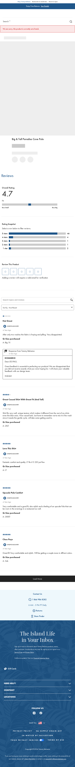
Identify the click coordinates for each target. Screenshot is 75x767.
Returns (37, 610)
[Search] (70, 21)
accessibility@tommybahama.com (55, 759)
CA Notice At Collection (37, 735)
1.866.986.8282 (29, 759)
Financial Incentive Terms (41, 658)
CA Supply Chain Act (49, 731)
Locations (10, 696)
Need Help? (10, 683)
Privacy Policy (29, 652)
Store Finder (37, 616)
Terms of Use (18, 652)
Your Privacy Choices (27, 740)
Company (9, 690)
